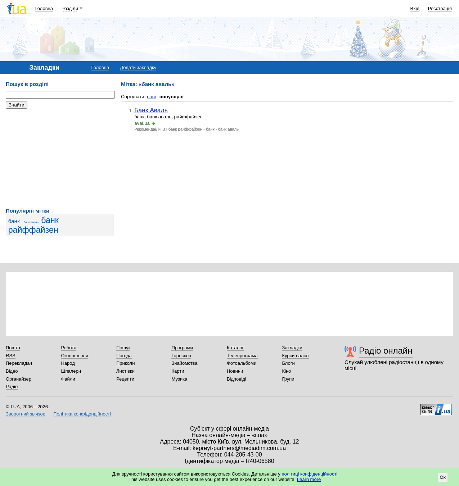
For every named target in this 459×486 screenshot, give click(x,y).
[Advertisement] (60, 158)
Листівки (125, 371)
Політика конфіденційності (82, 414)
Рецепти (125, 379)
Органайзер (18, 379)
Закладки (292, 347)
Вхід (415, 8)
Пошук (123, 347)
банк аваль (31, 222)
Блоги (288, 363)
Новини (235, 371)
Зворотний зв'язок (25, 414)
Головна (44, 8)
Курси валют (295, 355)
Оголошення (74, 355)
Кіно (286, 371)
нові (151, 96)
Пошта (13, 347)
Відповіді (236, 379)
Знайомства (184, 363)
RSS (10, 355)
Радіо (12, 386)
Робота (68, 347)
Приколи (125, 363)
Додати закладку (138, 67)
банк (14, 221)
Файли (68, 379)
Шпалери (71, 371)
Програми (182, 347)
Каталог (235, 347)
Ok (443, 477)
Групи (288, 379)
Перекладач (19, 363)
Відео (12, 371)
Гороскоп (181, 355)
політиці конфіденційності (309, 474)
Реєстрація (440, 8)
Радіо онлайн (386, 350)
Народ (68, 363)
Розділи (70, 8)
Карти (177, 371)
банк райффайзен (33, 225)
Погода (124, 355)
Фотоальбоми (241, 363)
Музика (179, 379)
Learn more (309, 479)
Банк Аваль (151, 110)
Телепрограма (242, 355)
